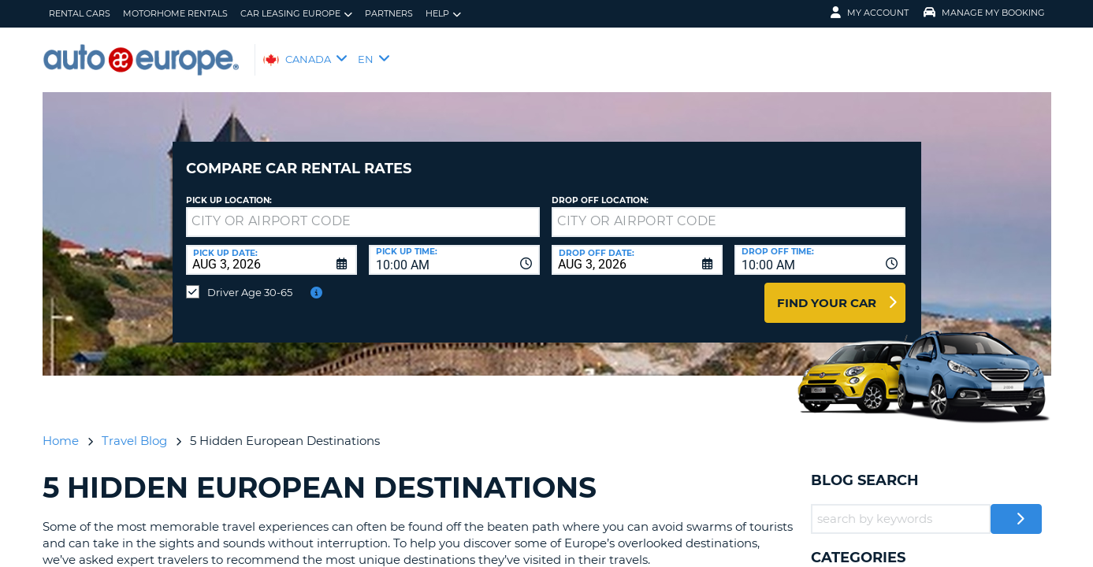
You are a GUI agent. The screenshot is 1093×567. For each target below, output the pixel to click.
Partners (389, 13)
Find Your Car (826, 291)
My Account (870, 12)
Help (443, 14)
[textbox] (363, 210)
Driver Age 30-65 (249, 280)
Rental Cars (79, 13)
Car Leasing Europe (296, 14)
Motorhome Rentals (175, 13)
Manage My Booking (984, 12)
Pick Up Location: (229, 188)
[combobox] (454, 248)
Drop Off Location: (600, 188)
